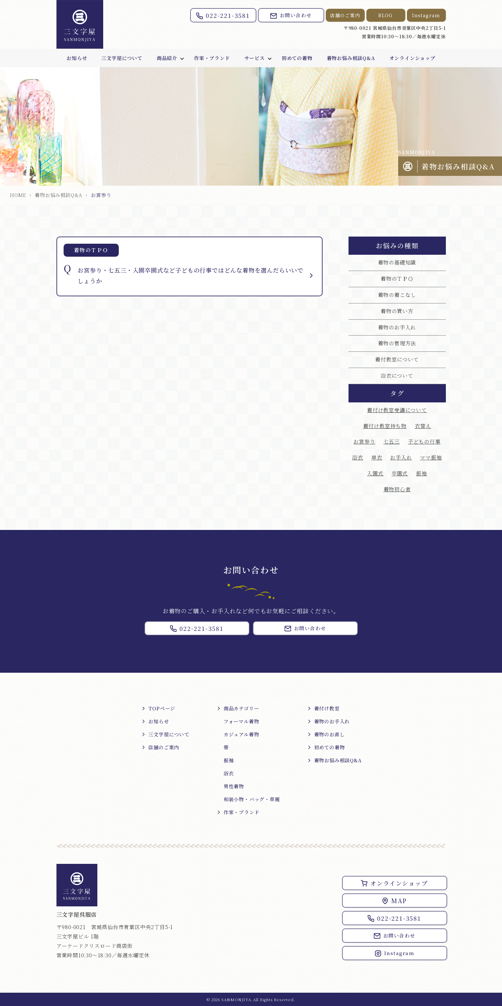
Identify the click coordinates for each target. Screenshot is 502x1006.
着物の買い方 (397, 311)
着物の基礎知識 (397, 262)
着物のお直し (329, 734)
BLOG (385, 15)
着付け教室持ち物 (385, 426)
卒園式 (400, 473)
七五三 (391, 441)
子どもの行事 (424, 441)
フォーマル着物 (241, 721)
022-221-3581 (223, 15)
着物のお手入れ (397, 327)
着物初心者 (397, 489)
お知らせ (77, 58)
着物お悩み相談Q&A (351, 58)
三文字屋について (121, 58)
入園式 (375, 473)
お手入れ (401, 457)
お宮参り (364, 441)
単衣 (376, 457)
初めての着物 (297, 58)
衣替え (423, 426)
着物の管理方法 (397, 343)
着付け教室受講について (397, 410)
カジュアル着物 (241, 734)
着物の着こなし (397, 295)
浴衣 (357, 457)
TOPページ (161, 708)
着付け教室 (327, 708)
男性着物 (234, 786)
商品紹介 (167, 58)
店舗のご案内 (345, 15)
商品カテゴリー (241, 708)
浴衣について (397, 375)
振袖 (421, 473)
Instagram (426, 15)
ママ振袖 (431, 457)
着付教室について (397, 359)
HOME (18, 194)
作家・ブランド (212, 58)
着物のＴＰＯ (397, 278)
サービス (254, 58)
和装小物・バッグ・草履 (252, 799)
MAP (394, 900)
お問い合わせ (291, 15)
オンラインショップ (412, 58)
